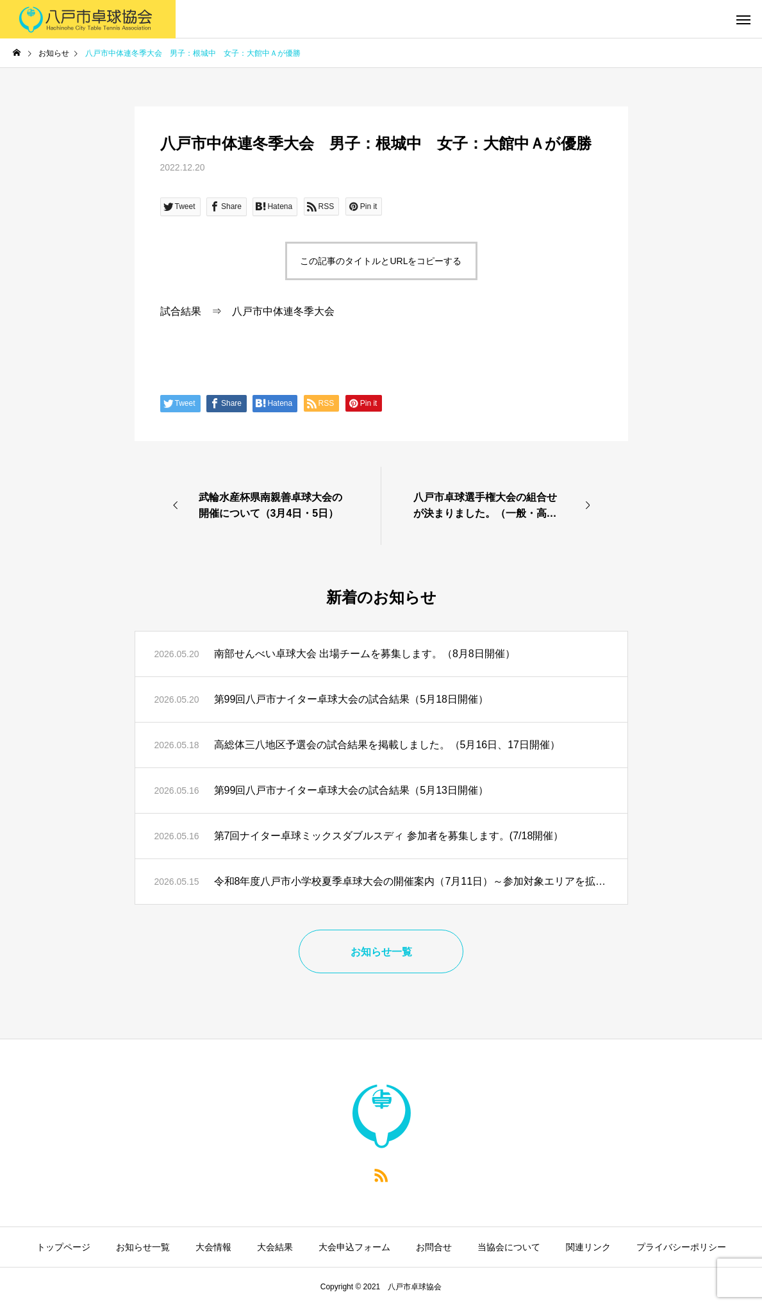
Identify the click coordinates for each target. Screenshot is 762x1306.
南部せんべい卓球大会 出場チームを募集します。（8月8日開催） (364, 653)
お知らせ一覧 (143, 1247)
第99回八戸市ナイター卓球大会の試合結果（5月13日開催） (351, 790)
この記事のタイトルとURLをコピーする (380, 261)
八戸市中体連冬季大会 (283, 311)
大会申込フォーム (354, 1247)
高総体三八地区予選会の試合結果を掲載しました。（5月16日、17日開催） (387, 744)
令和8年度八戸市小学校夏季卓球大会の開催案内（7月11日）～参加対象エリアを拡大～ (411, 881)
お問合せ (434, 1247)
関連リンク (588, 1247)
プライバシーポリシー (681, 1247)
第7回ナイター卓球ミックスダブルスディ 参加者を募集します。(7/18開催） (389, 835)
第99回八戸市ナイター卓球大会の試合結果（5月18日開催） (351, 699)
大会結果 (275, 1247)
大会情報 (213, 1247)
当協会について (508, 1247)
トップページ (63, 1247)
